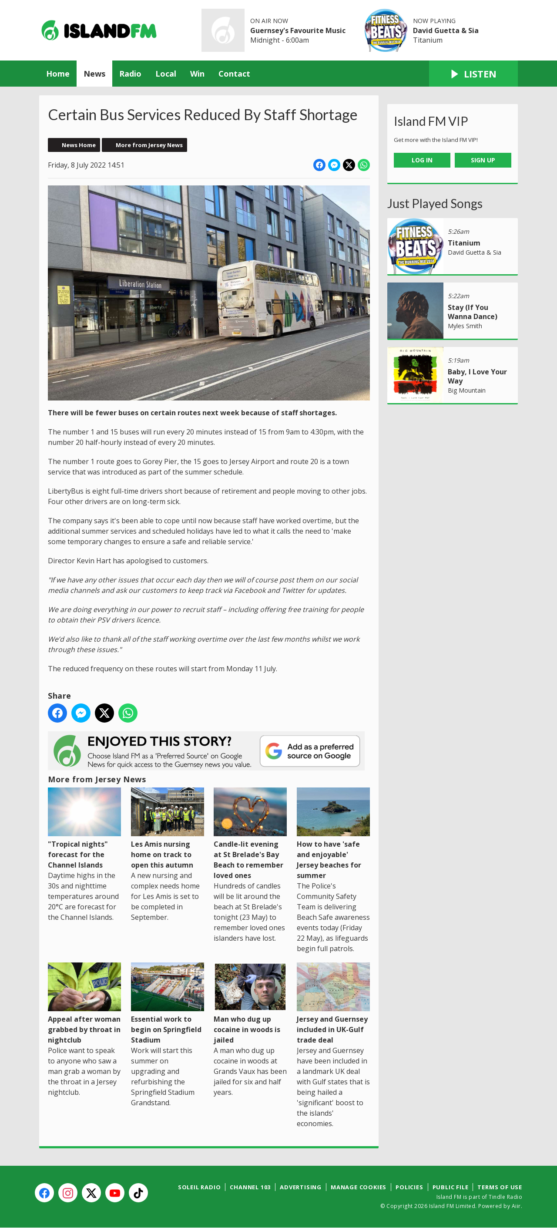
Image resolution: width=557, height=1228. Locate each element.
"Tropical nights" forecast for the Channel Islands (84, 828)
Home (58, 73)
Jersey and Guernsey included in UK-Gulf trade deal (333, 1003)
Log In (422, 160)
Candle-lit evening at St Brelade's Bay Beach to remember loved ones (250, 833)
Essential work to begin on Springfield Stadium (167, 1003)
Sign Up (483, 160)
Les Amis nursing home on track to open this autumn (167, 828)
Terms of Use (499, 1187)
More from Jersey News (149, 145)
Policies (409, 1187)
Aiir (516, 1206)
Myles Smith (465, 326)
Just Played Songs (435, 203)
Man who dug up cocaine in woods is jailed (250, 1003)
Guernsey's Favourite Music (298, 30)
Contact (234, 73)
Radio (130, 73)
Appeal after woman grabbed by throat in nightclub (84, 1003)
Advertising (301, 1187)
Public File (451, 1187)
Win (197, 73)
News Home (79, 145)
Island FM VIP (431, 121)
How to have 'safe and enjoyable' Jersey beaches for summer (333, 833)
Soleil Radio (199, 1187)
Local (165, 73)
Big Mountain (467, 390)
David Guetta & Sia (446, 30)
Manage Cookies (358, 1187)
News (94, 73)
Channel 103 (250, 1187)
